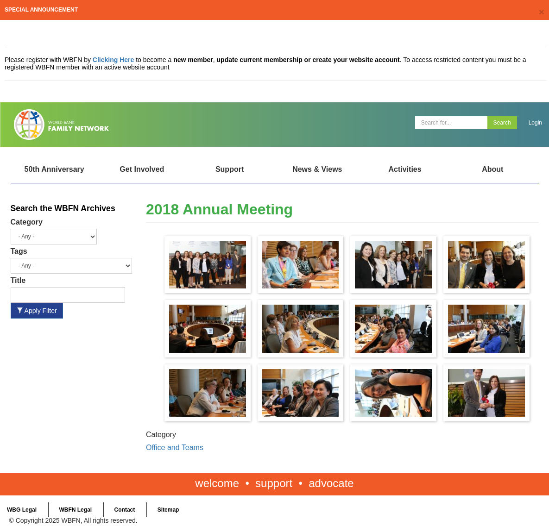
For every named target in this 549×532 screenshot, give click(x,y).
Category (27, 222)
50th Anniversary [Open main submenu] (54, 169)
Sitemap (168, 510)
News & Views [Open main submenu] (317, 169)
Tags (19, 251)
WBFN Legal (75, 510)
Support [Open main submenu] (229, 169)
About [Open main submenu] (492, 169)
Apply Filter (37, 310)
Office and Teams (174, 447)
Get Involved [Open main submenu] (142, 169)
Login (535, 122)
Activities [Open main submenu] (404, 169)
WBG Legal (22, 510)
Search (502, 122)
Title (18, 280)
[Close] (541, 12)
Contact (124, 510)
